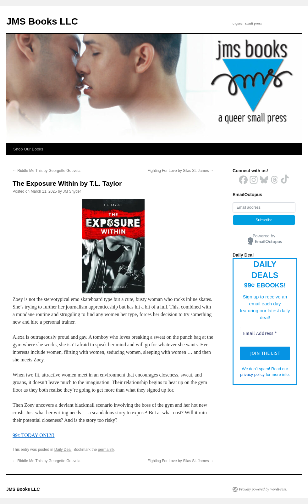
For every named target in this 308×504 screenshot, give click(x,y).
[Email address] (264, 207)
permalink (106, 449)
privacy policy (252, 374)
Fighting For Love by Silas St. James (180, 170)
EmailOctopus (268, 241)
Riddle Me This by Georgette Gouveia (46, 170)
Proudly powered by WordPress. (263, 489)
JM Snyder (72, 191)
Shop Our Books (28, 149)
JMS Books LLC (42, 21)
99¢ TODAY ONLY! (34, 435)
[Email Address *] (265, 333)
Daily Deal (63, 449)
